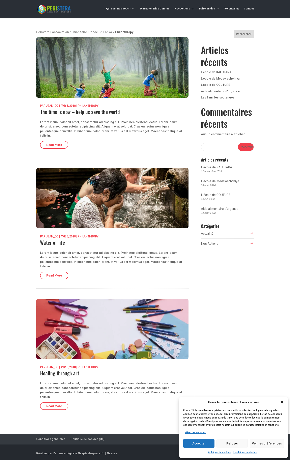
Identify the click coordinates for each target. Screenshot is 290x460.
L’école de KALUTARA (216, 72)
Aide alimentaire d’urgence (220, 91)
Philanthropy (88, 105)
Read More (54, 145)
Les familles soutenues (217, 97)
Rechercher (244, 34)
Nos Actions (182, 8)
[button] (282, 402)
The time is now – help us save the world (80, 111)
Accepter (199, 443)
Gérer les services (195, 432)
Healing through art (59, 373)
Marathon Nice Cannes (154, 8)
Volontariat (231, 8)
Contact (249, 8)
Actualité (207, 233)
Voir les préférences (267, 443)
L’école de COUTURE (215, 85)
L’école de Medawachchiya (220, 78)
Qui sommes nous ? (118, 8)
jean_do (52, 105)
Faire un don (207, 8)
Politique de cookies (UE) (87, 439)
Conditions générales (245, 452)
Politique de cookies (219, 452)
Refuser (232, 443)
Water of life (52, 242)
